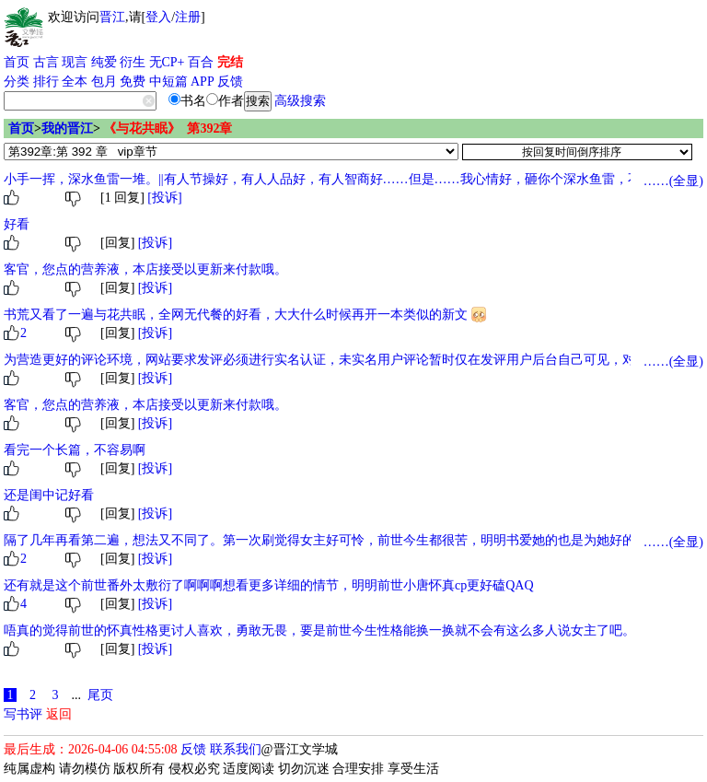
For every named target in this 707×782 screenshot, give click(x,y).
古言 (46, 62)
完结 (230, 62)
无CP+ (167, 62)
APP (202, 81)
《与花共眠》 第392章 (167, 128)
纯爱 (104, 62)
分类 (16, 81)
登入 (158, 17)
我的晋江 (67, 128)
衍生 (132, 62)
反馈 (230, 81)
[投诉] (164, 197)
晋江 (112, 17)
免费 (132, 81)
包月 (104, 81)
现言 (74, 62)
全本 (74, 81)
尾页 (100, 695)
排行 (46, 81)
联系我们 (235, 749)
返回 (59, 714)
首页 (16, 62)
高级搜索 (300, 101)
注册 (188, 17)
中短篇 (168, 81)
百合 (201, 62)
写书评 (23, 714)
